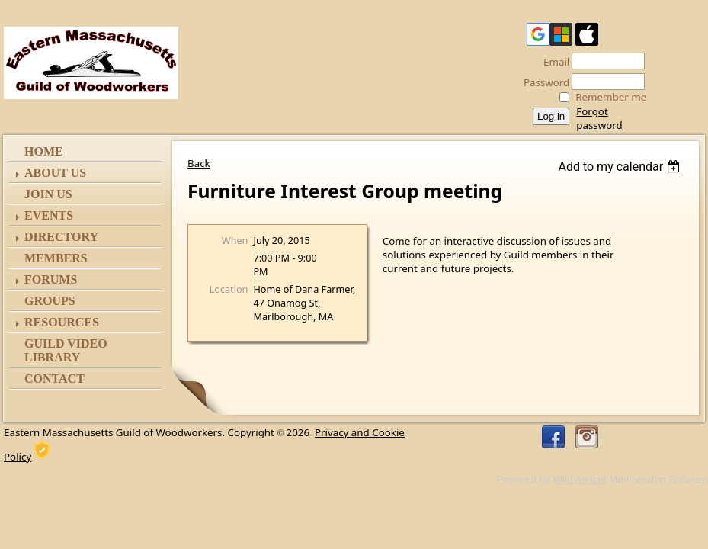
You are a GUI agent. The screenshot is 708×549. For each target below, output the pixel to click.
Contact (54, 378)
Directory (61, 236)
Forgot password (599, 118)
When (235, 240)
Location (229, 289)
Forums (50, 279)
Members (56, 258)
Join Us (48, 194)
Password (542, 82)
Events (48, 215)
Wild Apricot (579, 479)
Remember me (610, 97)
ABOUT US (55, 172)
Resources (61, 322)
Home (43, 151)
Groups (49, 300)
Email (552, 62)
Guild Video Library (65, 350)
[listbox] (621, 166)
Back (198, 163)
